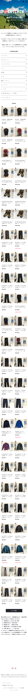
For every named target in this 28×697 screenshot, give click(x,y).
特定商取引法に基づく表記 (7, 685)
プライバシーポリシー (6, 683)
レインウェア (4, 55)
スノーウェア (4, 85)
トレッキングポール (5, 97)
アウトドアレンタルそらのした (18, 674)
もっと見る (14, 610)
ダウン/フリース (5, 59)
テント (2, 68)
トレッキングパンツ (5, 64)
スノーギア (3, 89)
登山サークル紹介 (5, 674)
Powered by (14, 690)
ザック (2, 76)
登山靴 (2, 72)
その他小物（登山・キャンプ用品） (9, 93)
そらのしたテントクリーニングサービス (17, 676)
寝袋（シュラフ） (5, 80)
